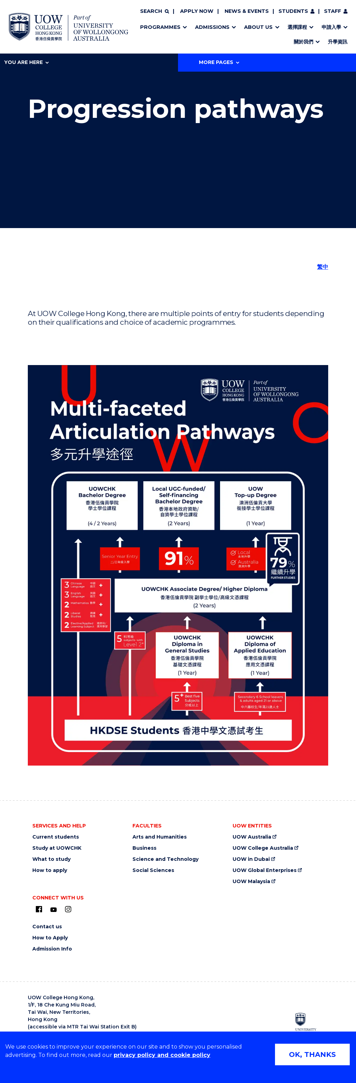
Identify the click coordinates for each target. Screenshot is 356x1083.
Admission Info (52, 949)
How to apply (49, 870)
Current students (55, 837)
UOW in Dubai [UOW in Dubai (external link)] (251, 859)
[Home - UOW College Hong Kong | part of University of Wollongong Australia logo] (68, 27)
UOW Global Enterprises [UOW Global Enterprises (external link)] (265, 870)
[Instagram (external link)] (68, 909)
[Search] (154, 11)
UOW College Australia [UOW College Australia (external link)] (263, 848)
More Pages (219, 62)
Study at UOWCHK (56, 848)
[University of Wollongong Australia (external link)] (310, 1025)
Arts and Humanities (159, 837)
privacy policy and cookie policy (162, 1055)
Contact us (47, 927)
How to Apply (50, 938)
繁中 (322, 267)
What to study (51, 859)
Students (293, 11)
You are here (26, 62)
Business (144, 848)
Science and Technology (165, 859)
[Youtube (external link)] (53, 910)
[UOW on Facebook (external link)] (39, 909)
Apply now (196, 11)
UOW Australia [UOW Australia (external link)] (252, 837)
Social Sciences (153, 870)
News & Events (247, 11)
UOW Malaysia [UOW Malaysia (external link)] (251, 881)
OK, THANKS (312, 1054)
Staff (332, 11)
